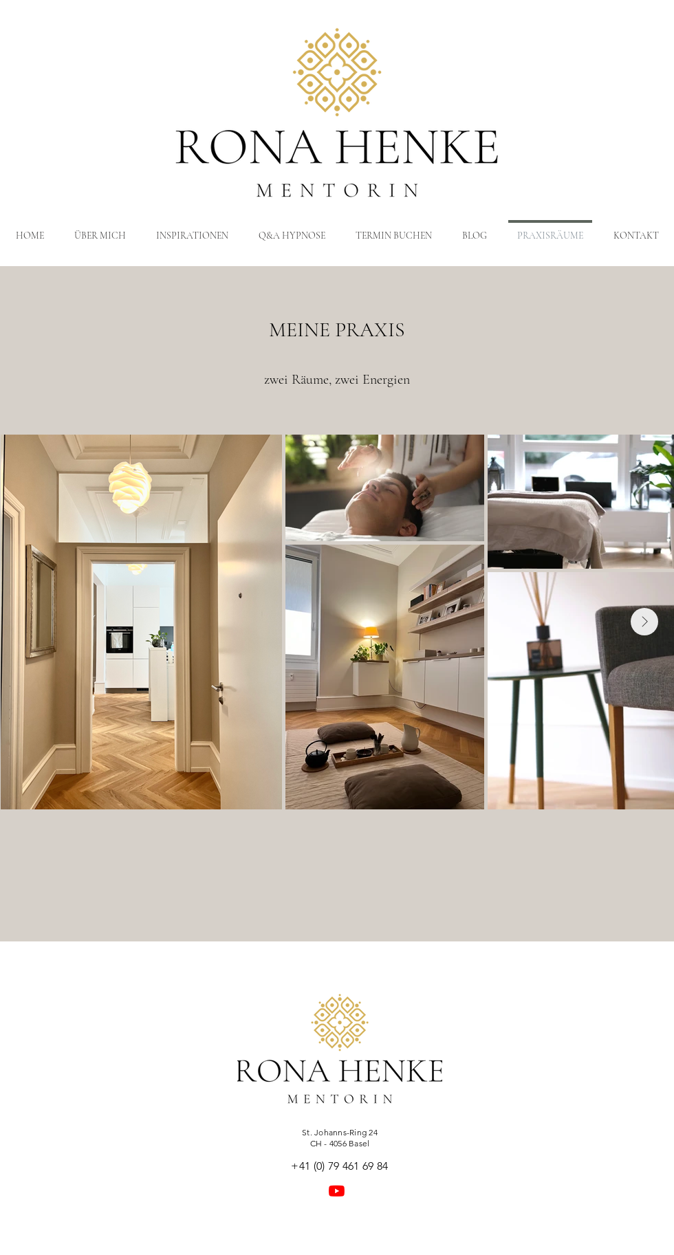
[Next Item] (644, 621)
